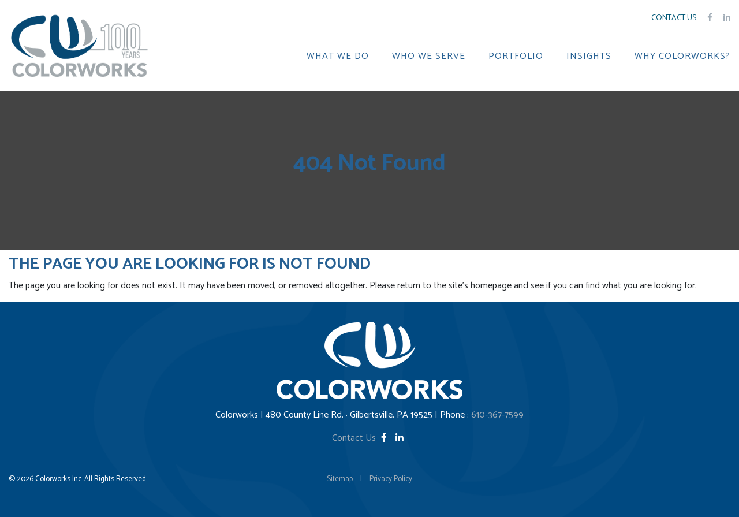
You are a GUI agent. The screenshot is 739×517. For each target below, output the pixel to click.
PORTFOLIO (515, 57)
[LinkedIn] (399, 438)
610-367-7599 (497, 415)
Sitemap (340, 479)
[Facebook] (385, 438)
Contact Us (673, 18)
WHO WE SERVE (428, 57)
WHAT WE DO (338, 57)
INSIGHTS (588, 57)
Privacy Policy (391, 479)
